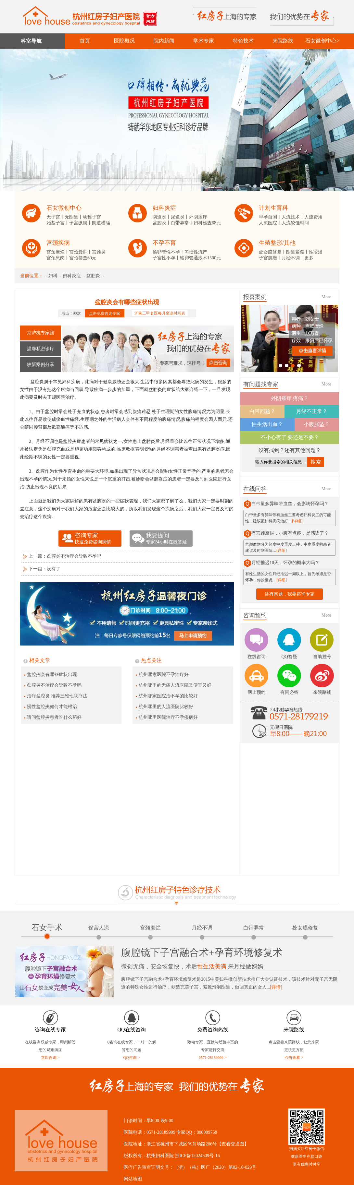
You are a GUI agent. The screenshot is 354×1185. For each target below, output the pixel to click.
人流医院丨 (270, 222)
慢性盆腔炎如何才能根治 (52, 706)
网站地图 (133, 1179)
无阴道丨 (74, 217)
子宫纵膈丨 (80, 222)
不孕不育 (164, 243)
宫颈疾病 (58, 243)
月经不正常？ (311, 411)
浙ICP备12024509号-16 (197, 1155)
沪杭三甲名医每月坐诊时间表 (159, 313)
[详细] (297, 521)
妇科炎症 (164, 208)
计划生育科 (273, 208)
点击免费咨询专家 (104, 313)
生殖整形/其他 (277, 243)
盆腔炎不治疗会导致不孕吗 (74, 556)
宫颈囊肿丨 (80, 252)
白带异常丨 (182, 222)
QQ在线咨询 (131, 1029)
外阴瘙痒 (198, 217)
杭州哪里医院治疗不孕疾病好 (168, 717)
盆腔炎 (93, 275)
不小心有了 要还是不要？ (289, 437)
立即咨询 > (50, 1057)
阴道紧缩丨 (297, 252)
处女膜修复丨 (272, 252)
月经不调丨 (293, 257)
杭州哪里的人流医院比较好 (166, 706)
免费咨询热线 (212, 1029)
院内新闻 (164, 40)
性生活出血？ (267, 424)
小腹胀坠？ (317, 424)
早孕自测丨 (270, 217)
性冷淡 (315, 252)
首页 (85, 40)
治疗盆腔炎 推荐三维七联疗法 (57, 695)
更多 (308, 257)
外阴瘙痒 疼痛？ (290, 398)
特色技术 (243, 40)
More (326, 296)
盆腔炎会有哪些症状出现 (52, 674)
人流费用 (313, 217)
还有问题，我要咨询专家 (290, 594)
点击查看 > (293, 1057)
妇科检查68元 (207, 222)
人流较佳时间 (295, 222)
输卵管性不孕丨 (168, 252)
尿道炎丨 (180, 217)
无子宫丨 (55, 217)
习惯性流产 (195, 252)
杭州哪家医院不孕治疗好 (164, 674)
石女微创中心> (322, 40)
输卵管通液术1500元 (200, 257)
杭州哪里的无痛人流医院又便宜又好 (175, 685)
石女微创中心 (64, 208)
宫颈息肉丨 (57, 257)
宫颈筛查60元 (82, 257)
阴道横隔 (101, 222)
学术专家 (203, 40)
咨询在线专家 (50, 1029)
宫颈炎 (99, 252)
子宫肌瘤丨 (270, 257)
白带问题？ (262, 411)
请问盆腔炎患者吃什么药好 (54, 717)
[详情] (276, 987)
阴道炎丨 (162, 217)
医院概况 (124, 40)
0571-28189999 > (213, 1057)
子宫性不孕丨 (166, 257)
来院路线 (282, 40)
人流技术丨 (293, 217)
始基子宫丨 (57, 222)
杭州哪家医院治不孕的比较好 (168, 695)
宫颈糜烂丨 (57, 252)
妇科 (52, 275)
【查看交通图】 (233, 1144)
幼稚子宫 (92, 217)
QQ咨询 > (131, 1057)
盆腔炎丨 (162, 222)
